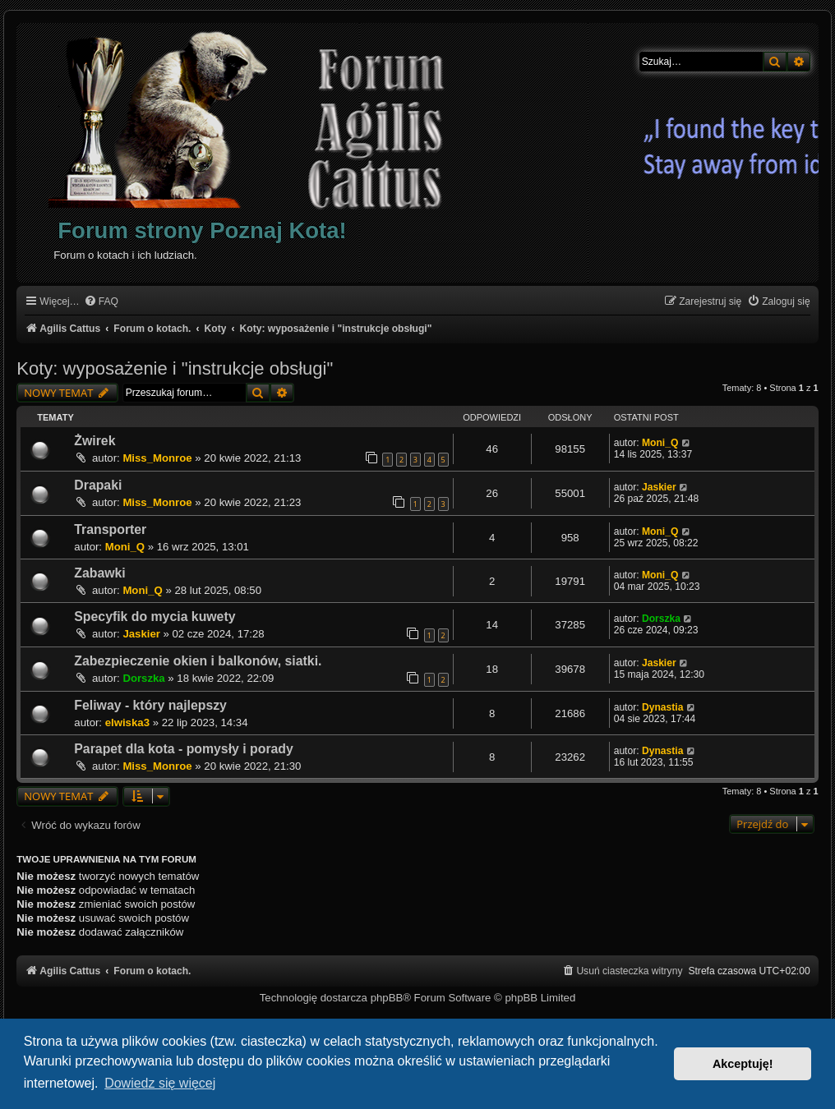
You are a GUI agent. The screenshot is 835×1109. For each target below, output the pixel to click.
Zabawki (99, 573)
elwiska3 (127, 722)
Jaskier (659, 487)
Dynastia (662, 707)
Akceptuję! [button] (743, 1063)
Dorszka (661, 618)
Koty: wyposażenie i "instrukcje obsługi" (174, 368)
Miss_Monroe (156, 458)
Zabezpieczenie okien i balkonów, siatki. (197, 661)
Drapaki (98, 485)
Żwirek (94, 441)
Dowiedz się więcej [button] (159, 1083)
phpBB (387, 998)
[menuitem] (101, 302)
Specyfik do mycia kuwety (154, 617)
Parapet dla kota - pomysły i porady (183, 749)
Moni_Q (660, 443)
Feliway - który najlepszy (150, 705)
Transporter (110, 529)
